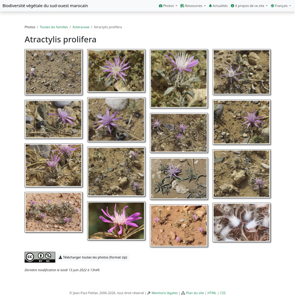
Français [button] (279, 5)
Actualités (218, 5)
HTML (212, 293)
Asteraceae (81, 27)
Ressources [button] (191, 5)
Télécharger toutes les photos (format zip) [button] (93, 257)
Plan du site (195, 293)
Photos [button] (167, 5)
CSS (223, 293)
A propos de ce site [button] (248, 5)
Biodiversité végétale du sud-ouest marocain (45, 5)
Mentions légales (165, 293)
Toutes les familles (54, 27)
